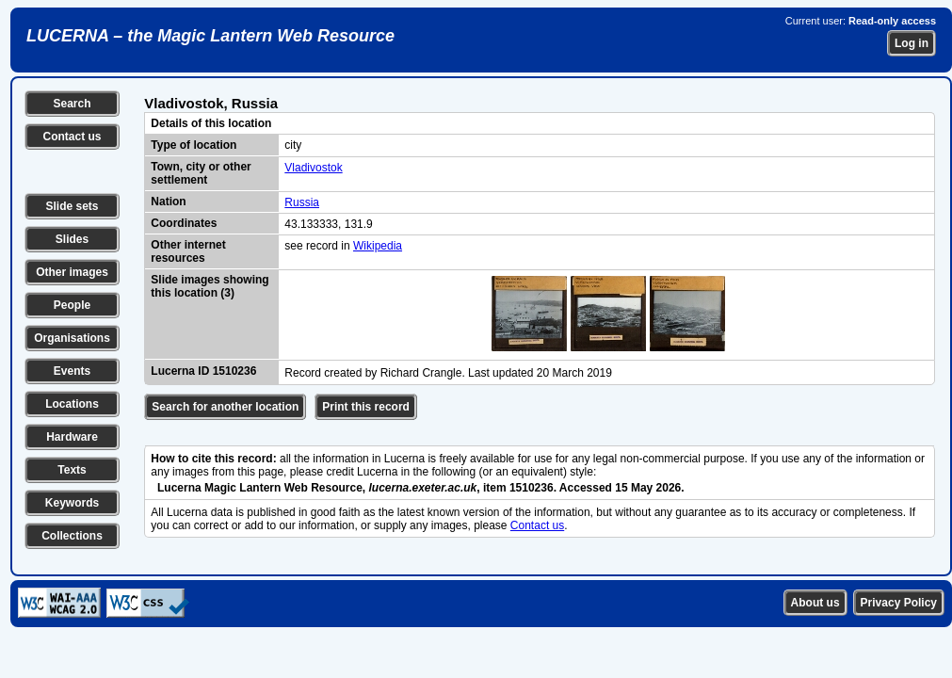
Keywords (72, 502)
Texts (71, 469)
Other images (72, 272)
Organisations (72, 338)
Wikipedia (377, 245)
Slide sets (71, 206)
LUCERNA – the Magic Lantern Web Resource (210, 35)
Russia (301, 202)
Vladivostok (313, 167)
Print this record (366, 406)
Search (71, 103)
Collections (72, 535)
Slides (72, 239)
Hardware (72, 437)
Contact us (71, 136)
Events (72, 371)
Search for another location (225, 406)
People (72, 305)
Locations (72, 404)
